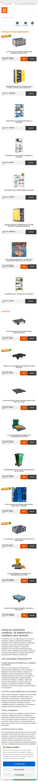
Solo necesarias (19, 769)
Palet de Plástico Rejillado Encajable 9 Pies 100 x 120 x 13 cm (19, 401)
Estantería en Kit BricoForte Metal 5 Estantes (19, 121)
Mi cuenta (26, 24)
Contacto (17, 24)
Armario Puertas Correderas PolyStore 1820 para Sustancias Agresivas (19, 225)
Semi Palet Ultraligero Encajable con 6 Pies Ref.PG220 (19, 366)
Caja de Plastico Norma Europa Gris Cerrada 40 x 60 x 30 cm (19, 52)
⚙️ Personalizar (19, 775)
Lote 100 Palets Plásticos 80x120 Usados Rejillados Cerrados (19, 505)
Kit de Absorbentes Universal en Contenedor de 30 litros (19, 436)
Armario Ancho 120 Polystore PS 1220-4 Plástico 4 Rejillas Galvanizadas (19, 87)
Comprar (32, 59)
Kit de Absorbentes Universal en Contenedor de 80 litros (19, 574)
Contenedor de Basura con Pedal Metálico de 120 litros (19, 470)
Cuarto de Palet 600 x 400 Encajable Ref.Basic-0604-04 (19, 332)
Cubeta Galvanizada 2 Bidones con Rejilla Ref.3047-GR (19, 609)
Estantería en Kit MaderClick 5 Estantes (19, 294)
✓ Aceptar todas (19, 764)
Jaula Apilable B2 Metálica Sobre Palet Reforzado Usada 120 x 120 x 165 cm (19, 260)
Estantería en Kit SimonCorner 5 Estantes (19, 190)
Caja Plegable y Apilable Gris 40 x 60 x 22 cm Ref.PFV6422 (19, 539)
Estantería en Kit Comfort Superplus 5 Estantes (19, 156)
